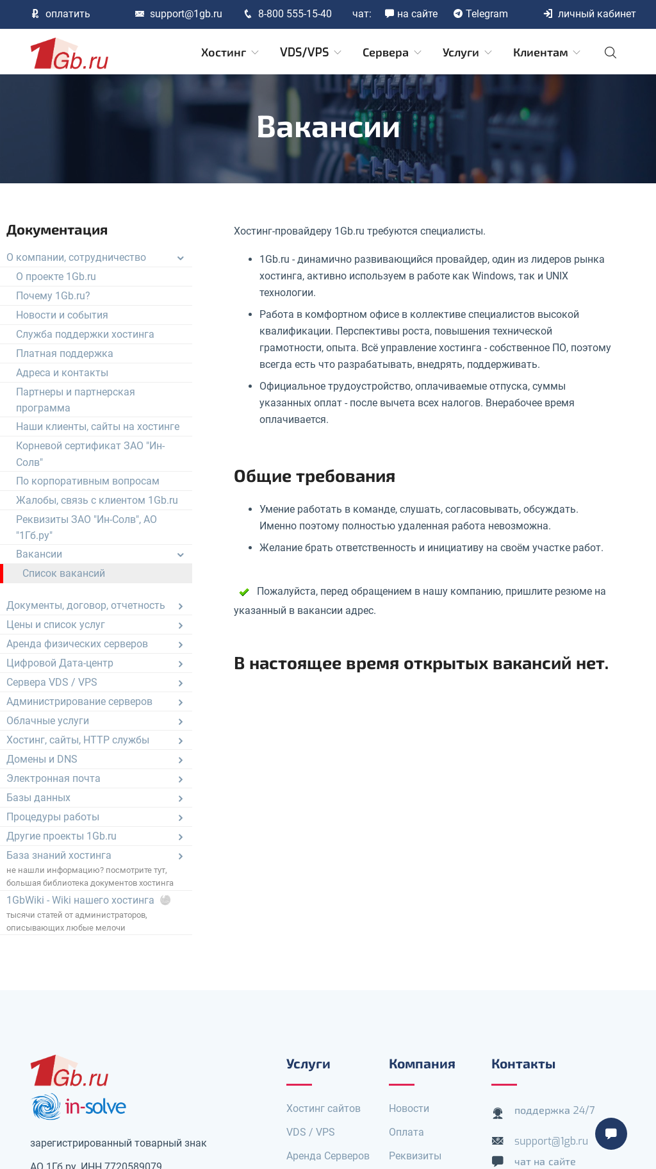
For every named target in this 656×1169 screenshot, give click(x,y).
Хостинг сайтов (323, 1108)
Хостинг (231, 52)
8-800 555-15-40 (287, 14)
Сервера (393, 52)
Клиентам (548, 52)
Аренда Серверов (328, 1156)
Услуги (468, 52)
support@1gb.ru (178, 14)
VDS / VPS (310, 1132)
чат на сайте (545, 1161)
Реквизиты (415, 1156)
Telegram (480, 14)
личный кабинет (589, 14)
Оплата (406, 1132)
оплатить (60, 14)
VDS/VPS (311, 52)
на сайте (411, 14)
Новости (409, 1108)
